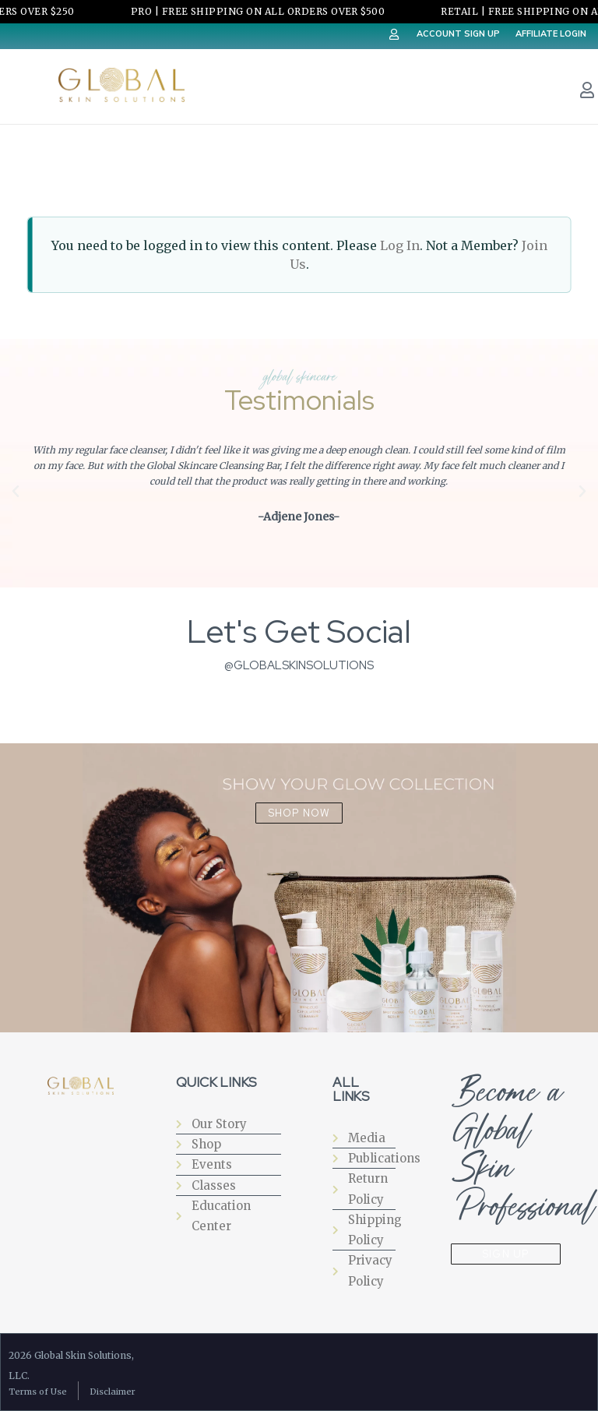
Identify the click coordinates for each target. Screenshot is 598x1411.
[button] (15, 491)
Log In (400, 245)
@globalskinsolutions (299, 665)
